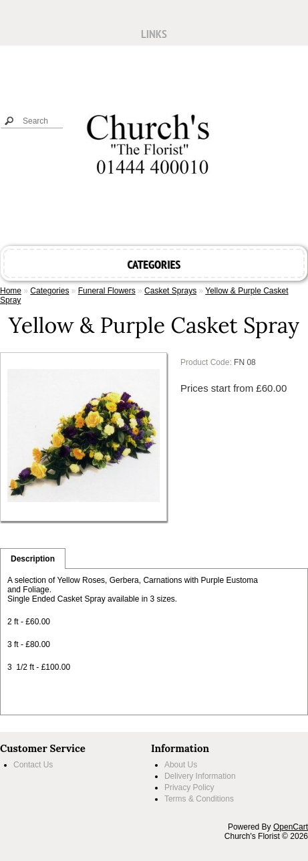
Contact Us (33, 764)
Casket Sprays (170, 290)
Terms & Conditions (199, 799)
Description (33, 559)
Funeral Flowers (107, 290)
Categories (49, 290)
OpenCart (290, 827)
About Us (180, 764)
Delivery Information (200, 776)
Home (10, 290)
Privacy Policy (189, 787)
